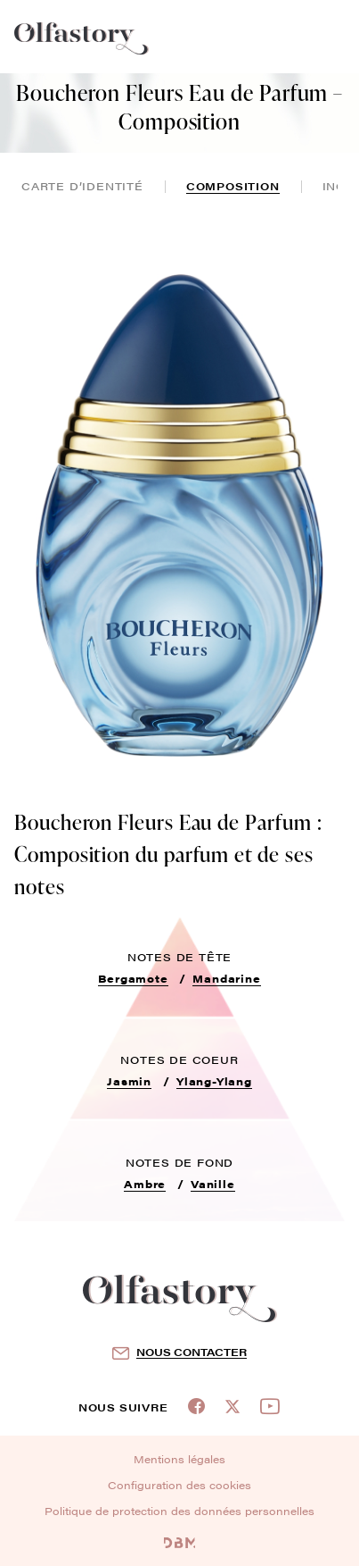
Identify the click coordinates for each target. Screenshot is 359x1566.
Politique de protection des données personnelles (179, 1511)
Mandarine (226, 978)
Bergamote (132, 978)
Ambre (145, 1184)
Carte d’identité (82, 186)
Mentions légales (179, 1459)
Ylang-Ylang (214, 1081)
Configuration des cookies (179, 1485)
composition (233, 186)
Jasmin (129, 1081)
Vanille (213, 1184)
